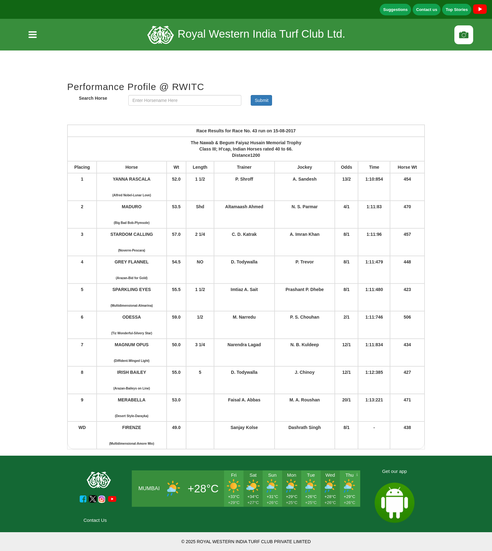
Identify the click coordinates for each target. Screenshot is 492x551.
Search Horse (93, 98)
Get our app (394, 471)
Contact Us (95, 520)
